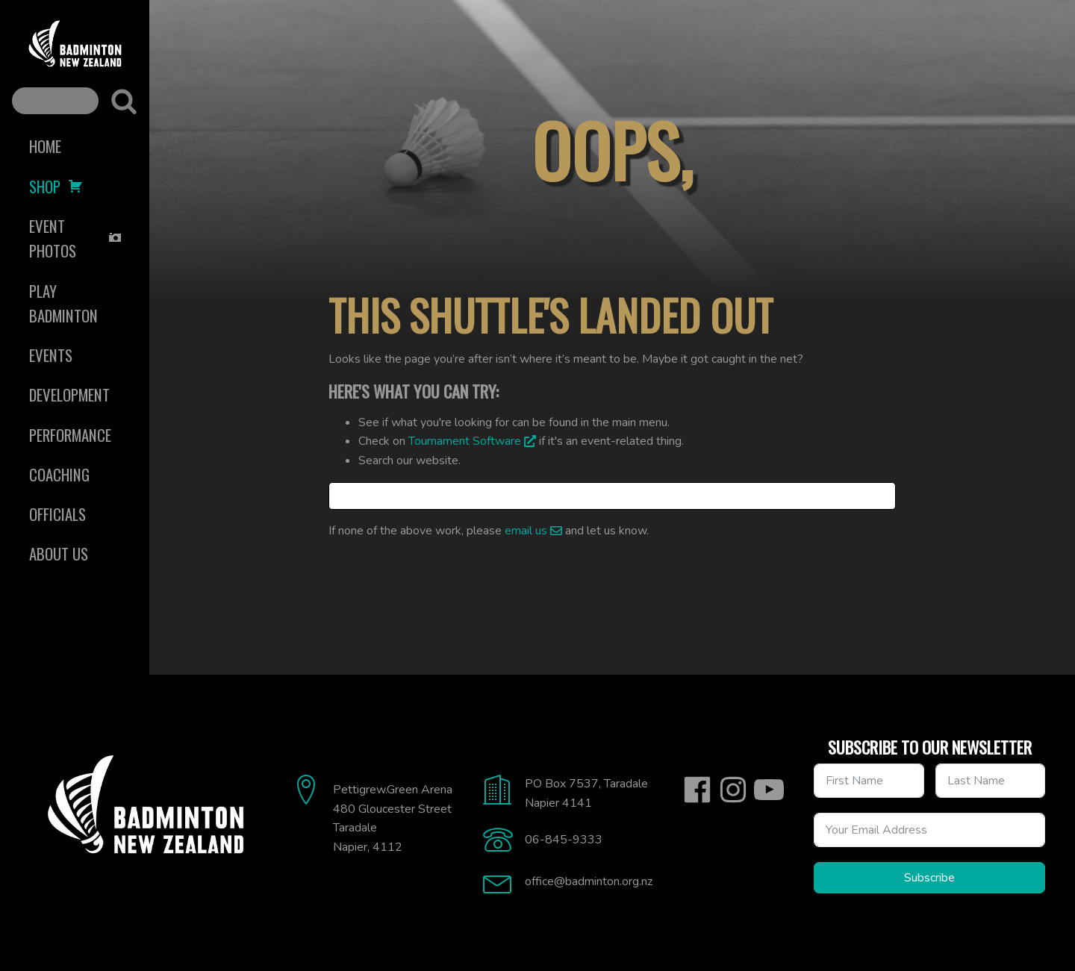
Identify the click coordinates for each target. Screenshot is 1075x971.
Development (69, 394)
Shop (56, 186)
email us (526, 530)
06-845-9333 (563, 839)
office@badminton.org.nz (588, 881)
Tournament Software (464, 441)
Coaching (59, 474)
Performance (70, 434)
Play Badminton (63, 303)
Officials (57, 513)
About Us (58, 553)
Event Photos (75, 238)
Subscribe (929, 877)
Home (45, 145)
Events (50, 354)
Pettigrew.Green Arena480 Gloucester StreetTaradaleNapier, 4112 (392, 818)
